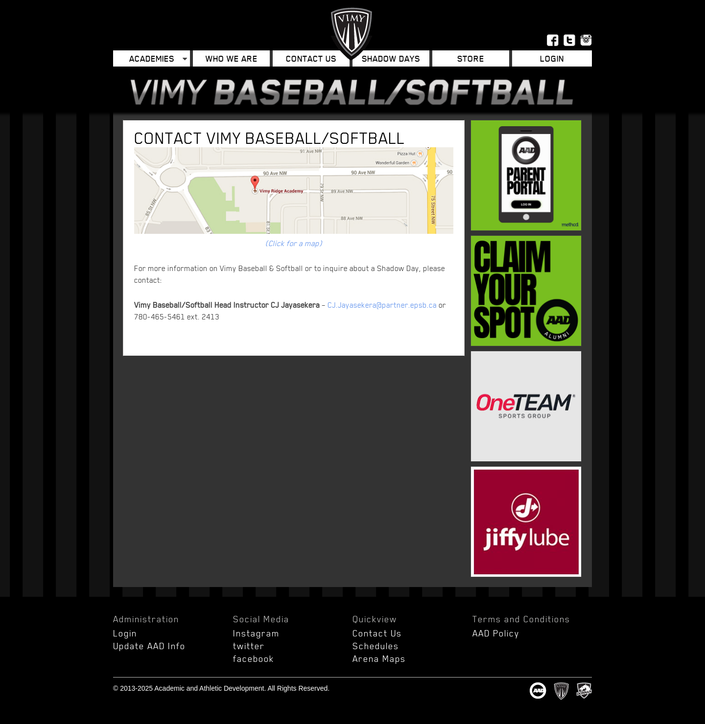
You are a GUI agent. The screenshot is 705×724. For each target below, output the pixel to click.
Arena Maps (379, 658)
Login (552, 58)
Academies (151, 58)
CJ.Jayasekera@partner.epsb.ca (382, 304)
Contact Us (311, 58)
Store (470, 58)
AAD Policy (495, 633)
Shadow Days (391, 58)
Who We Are (232, 58)
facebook (253, 658)
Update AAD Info (149, 645)
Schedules (375, 645)
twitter (249, 645)
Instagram (256, 633)
